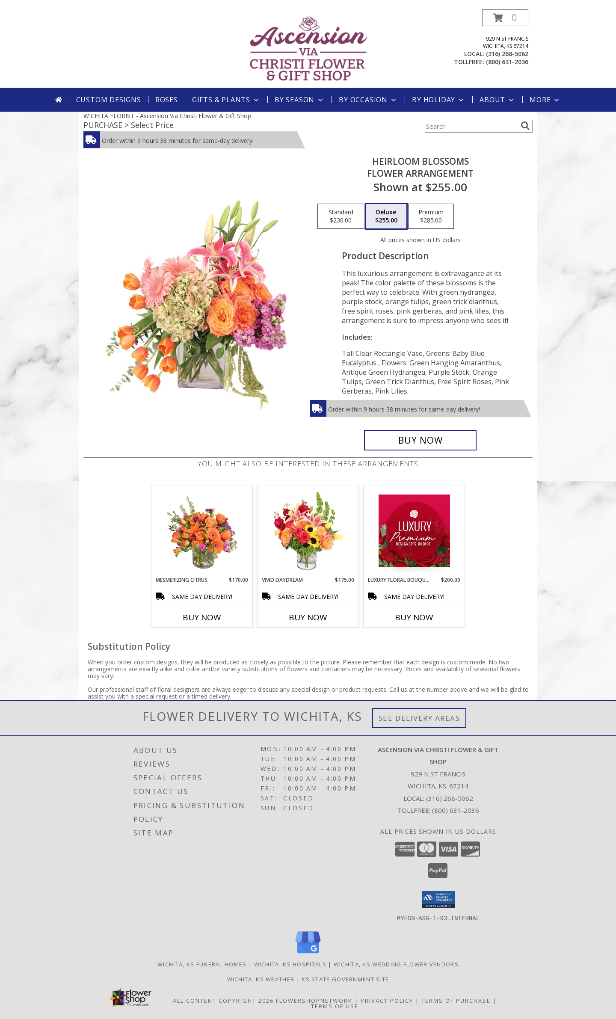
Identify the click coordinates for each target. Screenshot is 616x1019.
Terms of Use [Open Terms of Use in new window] (334, 1006)
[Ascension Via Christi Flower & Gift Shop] (309, 48)
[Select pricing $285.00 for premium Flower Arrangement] (431, 216)
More (545, 99)
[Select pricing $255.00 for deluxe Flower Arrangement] (386, 216)
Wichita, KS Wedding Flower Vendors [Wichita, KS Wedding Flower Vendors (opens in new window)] (396, 964)
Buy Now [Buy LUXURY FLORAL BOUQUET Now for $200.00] (414, 617)
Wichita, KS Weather (261, 979)
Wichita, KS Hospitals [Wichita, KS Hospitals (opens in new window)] (290, 964)
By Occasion (368, 99)
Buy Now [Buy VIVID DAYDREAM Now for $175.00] (308, 617)
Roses (166, 99)
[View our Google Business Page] (308, 953)
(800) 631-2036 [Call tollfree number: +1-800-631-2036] (507, 62)
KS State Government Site (345, 979)
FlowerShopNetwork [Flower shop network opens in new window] (314, 1000)
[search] (525, 125)
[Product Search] (471, 126)
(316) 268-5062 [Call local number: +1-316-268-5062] (507, 54)
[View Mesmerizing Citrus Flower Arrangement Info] (202, 531)
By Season (300, 99)
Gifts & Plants (226, 99)
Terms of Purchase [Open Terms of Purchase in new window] (456, 1000)
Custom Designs (108, 99)
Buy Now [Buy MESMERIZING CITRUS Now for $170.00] (202, 617)
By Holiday (438, 99)
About (497, 99)
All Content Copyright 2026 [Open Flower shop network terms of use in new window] (223, 1000)
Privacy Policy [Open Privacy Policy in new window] (387, 1000)
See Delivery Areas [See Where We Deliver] (419, 718)
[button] (505, 17)
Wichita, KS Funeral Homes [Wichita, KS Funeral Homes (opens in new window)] (202, 964)
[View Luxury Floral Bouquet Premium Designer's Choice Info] (414, 531)
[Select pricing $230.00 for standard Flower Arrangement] (341, 216)
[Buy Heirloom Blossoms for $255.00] (420, 440)
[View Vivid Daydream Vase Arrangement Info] (308, 531)
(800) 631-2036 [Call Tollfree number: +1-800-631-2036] (455, 810)
